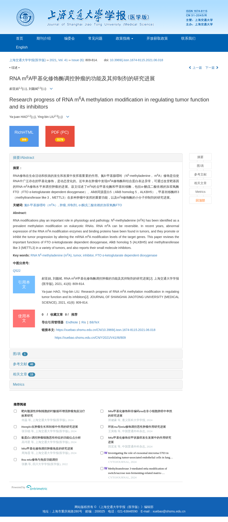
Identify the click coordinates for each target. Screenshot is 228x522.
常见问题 (95, 38)
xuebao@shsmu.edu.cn (169, 511)
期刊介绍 (44, 38)
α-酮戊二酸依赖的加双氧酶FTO (100, 205)
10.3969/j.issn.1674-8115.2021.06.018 (136, 60)
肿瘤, (64, 205)
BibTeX (94, 322)
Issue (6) (77, 60)
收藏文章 (56, 314)
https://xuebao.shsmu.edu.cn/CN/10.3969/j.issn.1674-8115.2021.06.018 (105, 330)
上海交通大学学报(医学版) (27, 60)
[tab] (96, 157)
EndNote (72, 322)
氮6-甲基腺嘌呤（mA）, (42, 205)
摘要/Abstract (23, 157)
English (22, 47)
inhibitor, (89, 255)
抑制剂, (73, 205)
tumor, (78, 255)
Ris (83, 322)
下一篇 (212, 67)
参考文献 (24, 364)
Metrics (18, 384)
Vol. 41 (63, 60)
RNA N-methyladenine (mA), (52, 255)
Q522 (16, 270)
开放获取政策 (157, 38)
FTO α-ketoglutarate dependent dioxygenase (126, 255)
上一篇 (195, 67)
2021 (52, 60)
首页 (19, 38)
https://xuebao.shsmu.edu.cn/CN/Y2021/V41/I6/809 (90, 337)
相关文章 (24, 374)
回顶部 (200, 200)
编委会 (69, 38)
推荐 (74, 314)
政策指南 (124, 38)
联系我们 (188, 38)
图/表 (20, 354)
